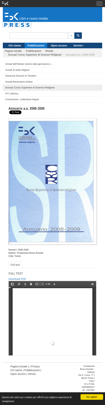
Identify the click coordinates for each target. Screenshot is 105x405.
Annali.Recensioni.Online (19, 81)
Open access (59, 45)
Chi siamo (14, 45)
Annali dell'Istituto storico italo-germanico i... (29, 64)
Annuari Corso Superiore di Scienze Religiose (35, 54)
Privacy (35, 366)
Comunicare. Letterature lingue (22, 99)
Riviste (49, 50)
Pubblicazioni (35, 45)
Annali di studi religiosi (17, 70)
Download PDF (17, 278)
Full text (15, 264)
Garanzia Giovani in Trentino (20, 75)
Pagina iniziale (13, 50)
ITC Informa (11, 93)
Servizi (78, 45)
